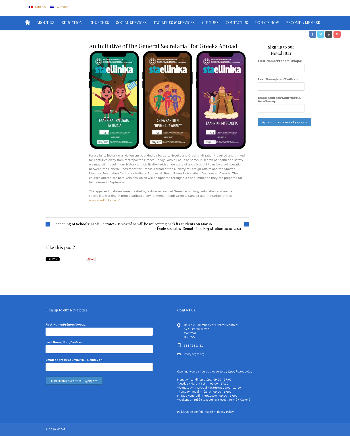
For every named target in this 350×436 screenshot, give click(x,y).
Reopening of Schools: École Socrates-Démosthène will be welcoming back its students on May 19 (132, 224)
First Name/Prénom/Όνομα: (280, 61)
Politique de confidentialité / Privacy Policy (205, 411)
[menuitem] (37, 7)
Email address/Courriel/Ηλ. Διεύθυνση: (279, 99)
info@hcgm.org (194, 354)
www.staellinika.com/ (104, 200)
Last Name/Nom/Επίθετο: (278, 79)
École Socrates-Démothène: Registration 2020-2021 (199, 228)
